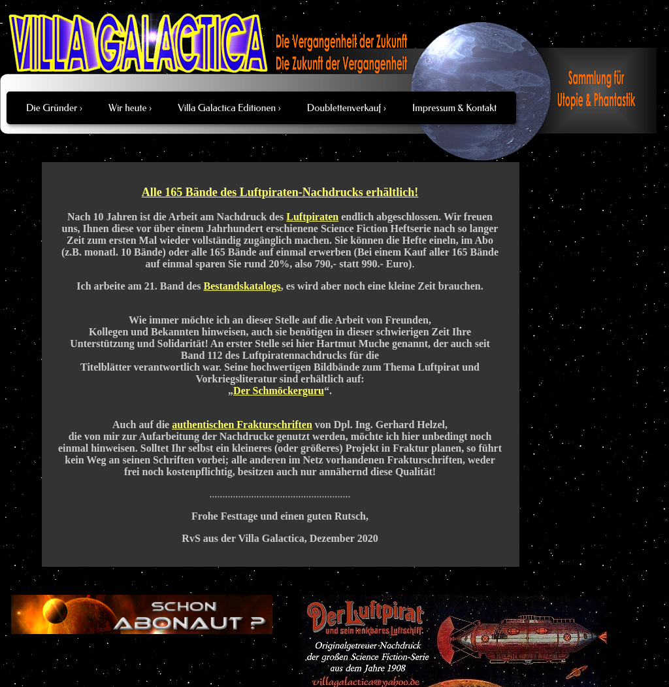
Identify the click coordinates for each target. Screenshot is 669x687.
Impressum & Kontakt (454, 108)
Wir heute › (130, 108)
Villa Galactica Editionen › (229, 108)
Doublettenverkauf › (346, 108)
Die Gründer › (54, 108)
